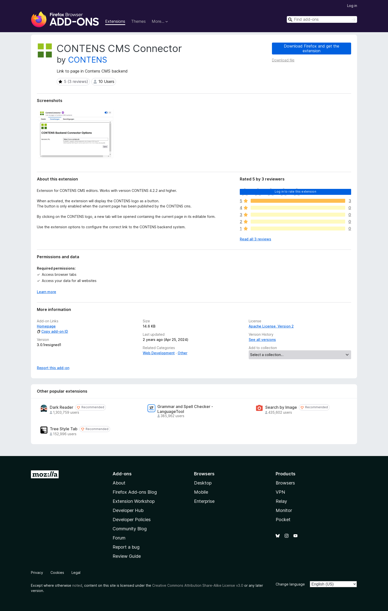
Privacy (37, 572)
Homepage (46, 326)
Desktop (203, 482)
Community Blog (130, 528)
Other (182, 353)
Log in (352, 5)
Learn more (46, 292)
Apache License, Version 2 (271, 326)
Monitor (284, 510)
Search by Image (281, 407)
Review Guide (127, 556)
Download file (283, 60)
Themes (138, 21)
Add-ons (122, 473)
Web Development (159, 353)
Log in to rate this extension (295, 191)
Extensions (115, 21)
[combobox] (322, 19)
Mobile (201, 492)
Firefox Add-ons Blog (135, 492)
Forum (119, 537)
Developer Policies (132, 519)
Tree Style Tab (63, 429)
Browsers (285, 482)
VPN (280, 492)
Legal (76, 572)
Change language (290, 584)
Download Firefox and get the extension (311, 48)
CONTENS (87, 60)
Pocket (283, 519)
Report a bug (126, 547)
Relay (281, 501)
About (119, 482)
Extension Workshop (134, 501)
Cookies (57, 572)
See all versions (262, 339)
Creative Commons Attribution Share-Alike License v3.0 (197, 585)
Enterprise (204, 501)
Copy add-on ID (52, 331)
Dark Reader (61, 407)
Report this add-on (53, 368)
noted (77, 585)
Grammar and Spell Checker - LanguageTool (185, 409)
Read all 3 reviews (255, 239)
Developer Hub (128, 510)
